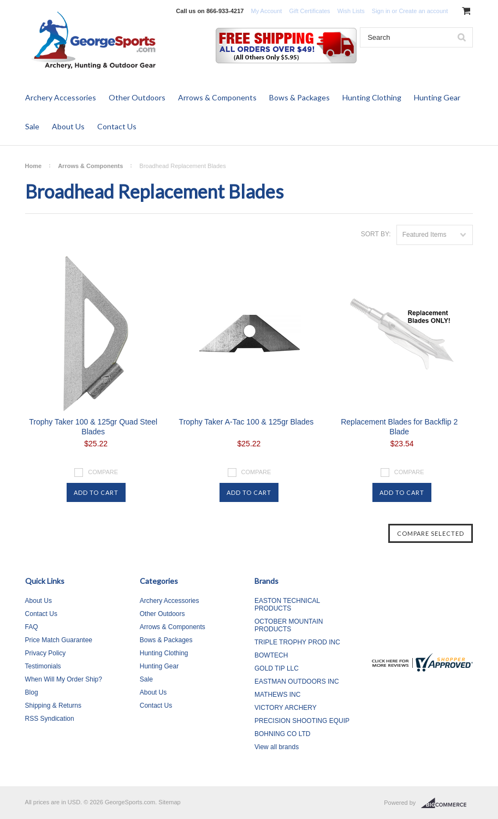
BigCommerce (447, 803)
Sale (32, 126)
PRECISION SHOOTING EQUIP (301, 721)
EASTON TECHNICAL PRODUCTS (287, 604)
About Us (68, 126)
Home (33, 166)
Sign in (381, 11)
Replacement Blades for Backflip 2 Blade (399, 426)
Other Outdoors (137, 97)
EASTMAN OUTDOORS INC (296, 681)
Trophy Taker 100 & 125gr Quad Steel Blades (93, 426)
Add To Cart (96, 492)
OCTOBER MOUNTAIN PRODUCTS (288, 625)
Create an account (423, 11)
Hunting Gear (437, 97)
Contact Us (117, 126)
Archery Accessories (60, 97)
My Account (266, 11)
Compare (103, 472)
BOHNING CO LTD (282, 734)
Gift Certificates (309, 11)
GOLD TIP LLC (276, 668)
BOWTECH (271, 655)
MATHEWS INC (277, 694)
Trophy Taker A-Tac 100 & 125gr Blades (246, 421)
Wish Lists (351, 11)
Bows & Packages (299, 97)
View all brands (276, 747)
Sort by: (376, 234)
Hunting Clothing (371, 97)
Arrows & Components (217, 97)
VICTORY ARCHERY (285, 708)
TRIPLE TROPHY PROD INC (297, 642)
